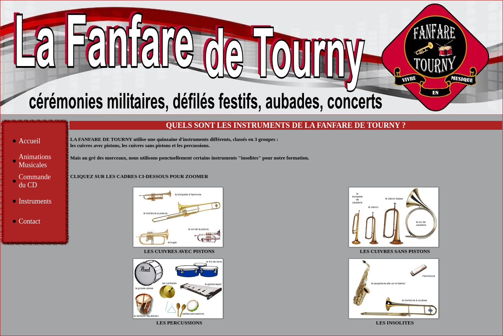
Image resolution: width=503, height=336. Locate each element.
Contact (29, 221)
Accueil (29, 141)
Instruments (35, 201)
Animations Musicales (35, 161)
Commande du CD (35, 181)
